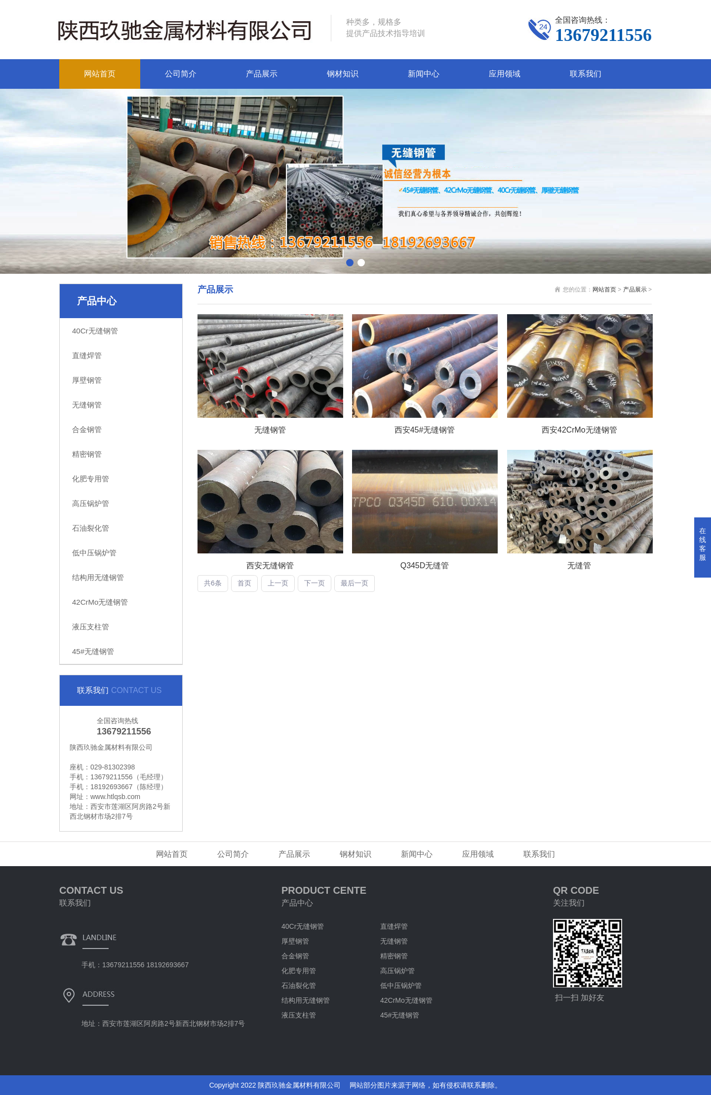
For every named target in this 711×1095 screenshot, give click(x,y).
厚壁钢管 (87, 380)
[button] (350, 262)
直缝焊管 (87, 355)
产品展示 (261, 74)
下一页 (314, 583)
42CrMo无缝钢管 (100, 602)
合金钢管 (87, 429)
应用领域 (504, 74)
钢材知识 (342, 74)
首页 (244, 583)
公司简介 (181, 74)
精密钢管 (87, 454)
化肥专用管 (90, 478)
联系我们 (585, 74)
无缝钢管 (87, 405)
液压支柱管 (90, 626)
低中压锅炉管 (94, 552)
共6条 (213, 583)
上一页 (278, 583)
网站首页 (100, 74)
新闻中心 (423, 74)
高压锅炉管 (90, 503)
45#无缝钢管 (93, 651)
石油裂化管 (90, 528)
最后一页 (354, 583)
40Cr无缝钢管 (95, 331)
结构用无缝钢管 (98, 577)
